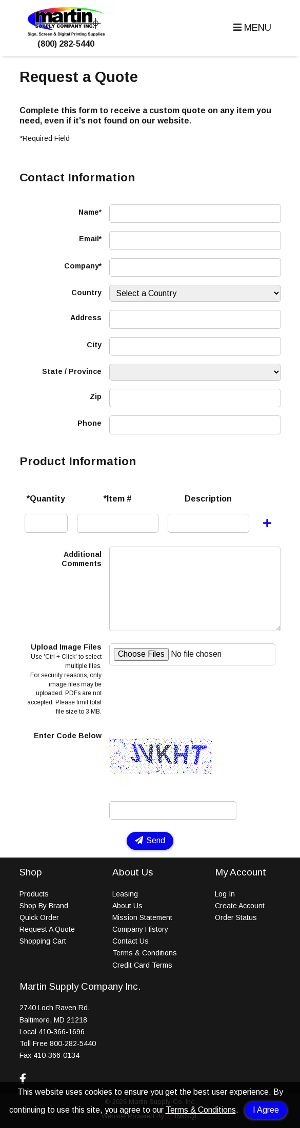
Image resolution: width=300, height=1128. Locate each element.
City (94, 345)
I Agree (266, 1109)
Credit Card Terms (142, 965)
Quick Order (39, 917)
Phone (89, 423)
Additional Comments (82, 559)
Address (86, 318)
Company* (83, 266)
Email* (90, 239)
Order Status (236, 917)
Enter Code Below (68, 736)
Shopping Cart (42, 941)
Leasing (125, 894)
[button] (251, 27)
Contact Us (130, 941)
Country (86, 292)
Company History (140, 929)
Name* (90, 212)
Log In (225, 894)
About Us (127, 906)
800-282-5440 (73, 1043)
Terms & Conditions (201, 1109)
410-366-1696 (61, 1032)
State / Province (72, 371)
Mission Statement (142, 917)
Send (150, 840)
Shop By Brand (43, 906)
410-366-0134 (56, 1055)
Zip (96, 396)
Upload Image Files (64, 679)
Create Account (240, 906)
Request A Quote (47, 929)
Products (34, 894)
